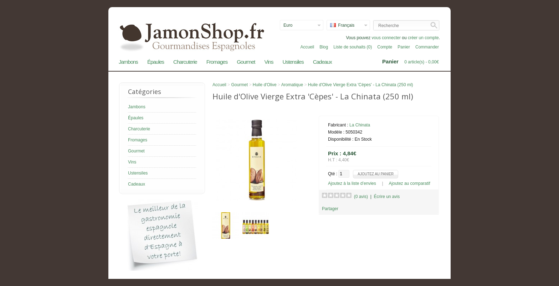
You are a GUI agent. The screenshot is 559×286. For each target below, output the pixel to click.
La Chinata (359, 125)
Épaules (155, 62)
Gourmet (246, 62)
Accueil (307, 47)
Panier (404, 47)
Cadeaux (322, 62)
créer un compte (423, 37)
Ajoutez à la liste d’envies (352, 183)
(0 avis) (361, 196)
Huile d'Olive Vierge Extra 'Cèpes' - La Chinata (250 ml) (360, 84)
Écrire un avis (387, 196)
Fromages (217, 62)
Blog (323, 47)
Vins (269, 62)
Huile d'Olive (265, 84)
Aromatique (292, 84)
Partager (330, 208)
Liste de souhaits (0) (352, 47)
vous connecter (386, 37)
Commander (427, 47)
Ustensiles (292, 62)
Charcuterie (185, 62)
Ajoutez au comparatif (409, 183)
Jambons (128, 62)
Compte (384, 47)
